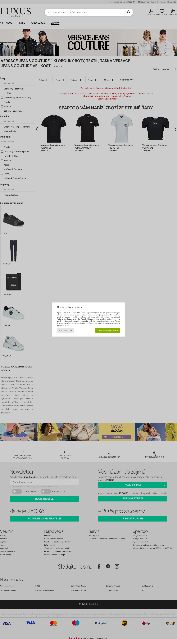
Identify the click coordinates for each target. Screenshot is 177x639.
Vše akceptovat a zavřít (107, 330)
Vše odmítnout (65, 330)
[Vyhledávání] (129, 12)
